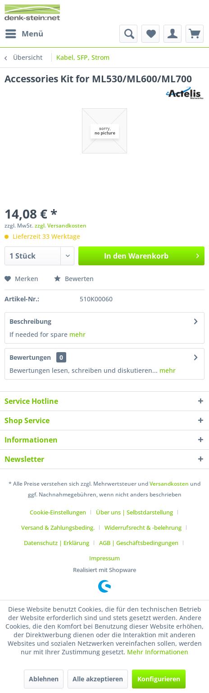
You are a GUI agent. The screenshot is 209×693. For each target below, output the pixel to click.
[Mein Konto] (173, 34)
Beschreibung (30, 321)
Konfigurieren (158, 679)
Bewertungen (30, 357)
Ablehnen (44, 679)
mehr (77, 334)
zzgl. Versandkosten (60, 225)
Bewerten (74, 278)
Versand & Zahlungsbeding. (58, 527)
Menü (24, 33)
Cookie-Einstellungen (58, 512)
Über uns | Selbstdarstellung (134, 512)
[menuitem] (24, 34)
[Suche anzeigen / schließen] (128, 34)
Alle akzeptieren (98, 679)
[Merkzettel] (150, 34)
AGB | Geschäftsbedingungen (138, 543)
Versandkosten (169, 483)
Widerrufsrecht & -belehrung (143, 527)
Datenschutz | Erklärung (56, 543)
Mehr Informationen (157, 652)
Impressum (104, 558)
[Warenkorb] (195, 34)
